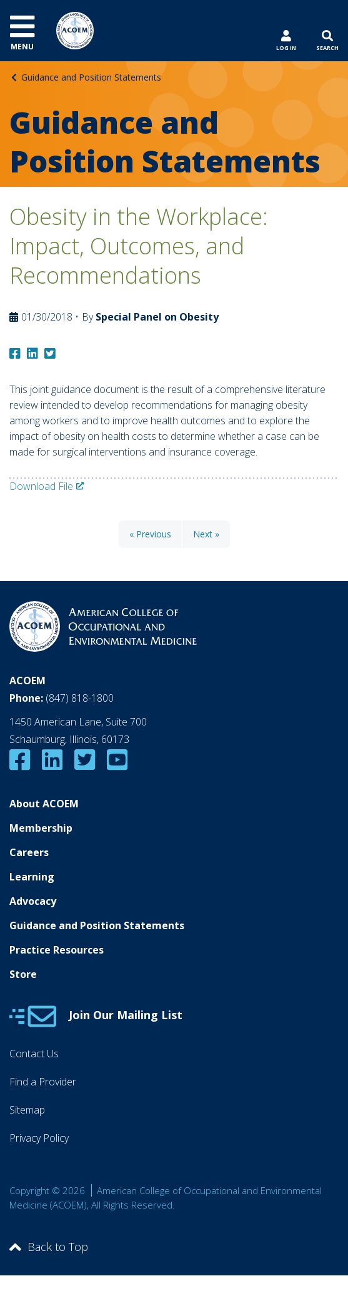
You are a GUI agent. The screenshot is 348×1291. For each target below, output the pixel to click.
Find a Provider (42, 1082)
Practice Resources (56, 950)
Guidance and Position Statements (91, 77)
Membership (40, 828)
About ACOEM (44, 803)
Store (23, 974)
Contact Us (34, 1053)
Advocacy (32, 901)
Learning (31, 877)
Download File (41, 486)
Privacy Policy (39, 1138)
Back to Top (48, 1246)
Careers (29, 852)
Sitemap (27, 1110)
